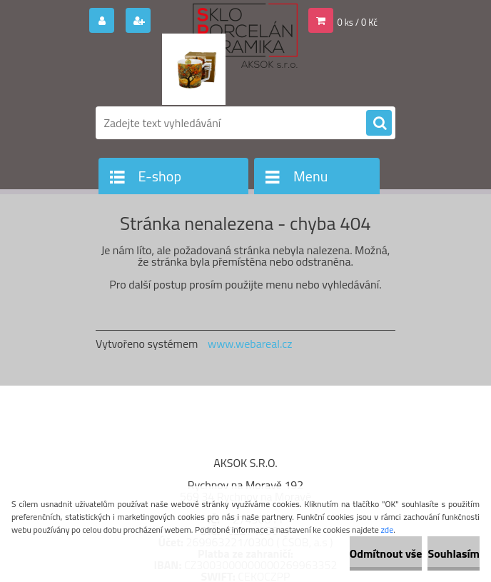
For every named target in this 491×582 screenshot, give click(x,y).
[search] (379, 123)
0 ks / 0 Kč (358, 22)
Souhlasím (453, 553)
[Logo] (194, 69)
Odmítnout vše (386, 553)
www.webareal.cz (250, 343)
